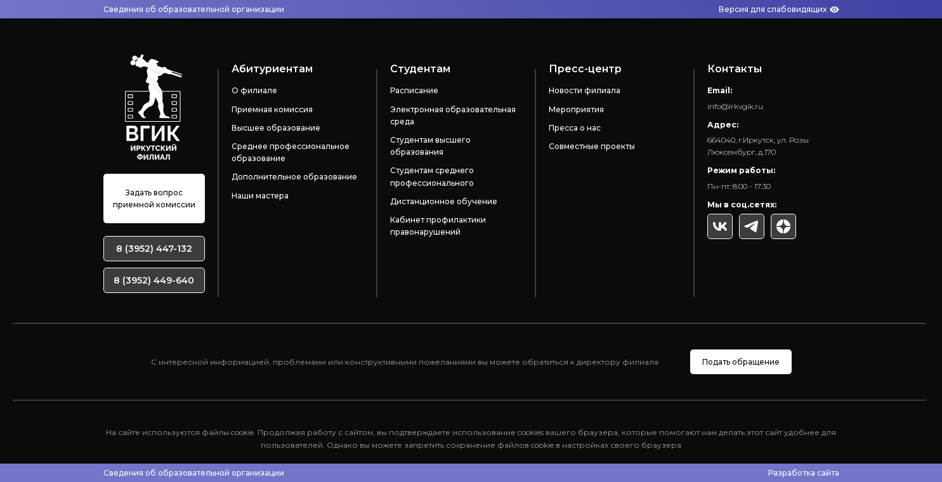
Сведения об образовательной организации (193, 9)
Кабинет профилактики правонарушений (438, 226)
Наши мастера (260, 195)
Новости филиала (584, 90)
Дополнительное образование (294, 176)
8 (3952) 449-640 (154, 280)
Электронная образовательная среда (453, 115)
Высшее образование (276, 128)
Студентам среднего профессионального (432, 176)
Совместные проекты (592, 146)
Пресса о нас (575, 128)
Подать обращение (741, 362)
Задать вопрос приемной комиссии (154, 198)
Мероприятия (576, 109)
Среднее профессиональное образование (291, 152)
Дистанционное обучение (443, 201)
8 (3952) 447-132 (154, 248)
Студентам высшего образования (430, 146)
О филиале (254, 90)
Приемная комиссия (272, 109)
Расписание (414, 90)
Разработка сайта (803, 473)
